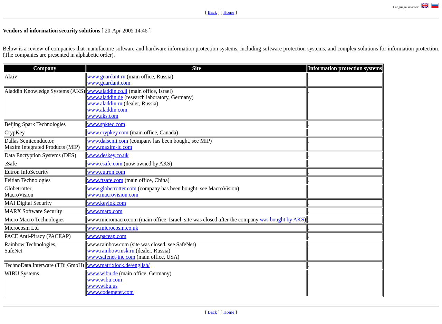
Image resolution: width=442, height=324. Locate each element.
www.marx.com (104, 211)
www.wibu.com (104, 280)
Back (212, 12)
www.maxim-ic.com (109, 147)
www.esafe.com (104, 163)
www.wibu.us (102, 286)
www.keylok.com (106, 203)
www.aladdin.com (107, 110)
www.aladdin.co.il (107, 91)
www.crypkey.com (107, 132)
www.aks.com (102, 116)
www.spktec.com (106, 124)
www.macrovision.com (112, 195)
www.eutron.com (106, 172)
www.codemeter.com (110, 292)
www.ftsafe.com (105, 180)
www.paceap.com (106, 236)
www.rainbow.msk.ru (110, 251)
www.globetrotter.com (111, 188)
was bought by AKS (282, 219)
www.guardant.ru (106, 76)
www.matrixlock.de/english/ (118, 265)
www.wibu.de (102, 273)
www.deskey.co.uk (107, 155)
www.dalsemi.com (107, 141)
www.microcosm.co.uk (112, 228)
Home (228, 12)
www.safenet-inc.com (111, 257)
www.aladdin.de (105, 97)
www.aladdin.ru (104, 103)
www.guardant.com (108, 83)
